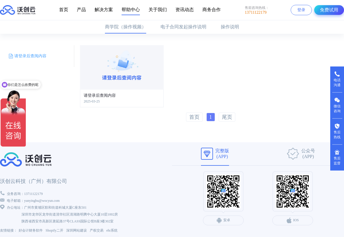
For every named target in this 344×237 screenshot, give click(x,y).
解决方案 (104, 9)
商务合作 (211, 9)
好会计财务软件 (31, 230)
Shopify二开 (54, 230)
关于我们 (157, 9)
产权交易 (96, 230)
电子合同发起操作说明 (183, 26)
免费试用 (329, 9)
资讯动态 (184, 9)
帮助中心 (131, 9)
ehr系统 (112, 230)
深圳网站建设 (76, 230)
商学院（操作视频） (125, 26)
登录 (301, 10)
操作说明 (230, 26)
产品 (81, 9)
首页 (63, 9)
